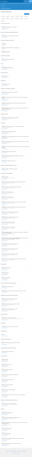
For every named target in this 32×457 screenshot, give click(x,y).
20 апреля (7, 18)
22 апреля (12, 18)
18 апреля (25, 16)
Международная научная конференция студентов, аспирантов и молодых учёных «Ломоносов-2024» (15, 3)
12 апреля (2, 16)
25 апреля (25, 18)
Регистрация (26, 1)
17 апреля (21, 16)
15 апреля (12, 16)
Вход (30, 1)
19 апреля (2, 18)
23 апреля (16, 18)
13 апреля (7, 16)
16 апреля (16, 16)
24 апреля (21, 18)
